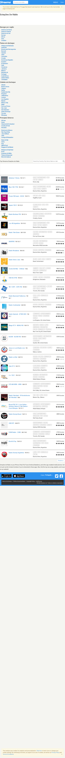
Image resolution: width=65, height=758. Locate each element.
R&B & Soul (4, 145)
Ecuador (3, 61)
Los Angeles (5, 99)
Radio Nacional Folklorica (17, 296)
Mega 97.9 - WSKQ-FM (16, 325)
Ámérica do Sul (5, 33)
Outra (3, 142)
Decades (3, 127)
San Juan (4, 108)
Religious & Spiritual (7, 150)
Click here (39, 750)
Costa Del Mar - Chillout (16, 269)
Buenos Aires (5, 86)
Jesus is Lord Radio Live (17, 348)
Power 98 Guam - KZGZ (16, 196)
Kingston (4, 93)
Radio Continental (14, 305)
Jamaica (3, 69)
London (3, 97)
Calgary (3, 88)
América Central (6, 31)
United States (5, 77)
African (3, 120)
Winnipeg (4, 115)
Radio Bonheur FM (15, 214)
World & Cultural (6, 157)
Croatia (3, 58)
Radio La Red (13, 357)
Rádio (55, 2)
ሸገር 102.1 (12, 375)
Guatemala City (5, 92)
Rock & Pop (12, 441)
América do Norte (6, 30)
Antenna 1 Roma (14, 178)
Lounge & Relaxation (7, 137)
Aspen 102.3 (13, 205)
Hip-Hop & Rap (5, 132)
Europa (3, 35)
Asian (3, 122)
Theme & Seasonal (6, 155)
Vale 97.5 (12, 366)
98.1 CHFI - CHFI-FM (15, 287)
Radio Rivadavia (14, 250)
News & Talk (4, 140)
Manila (3, 101)
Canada (3, 53)
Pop (2, 143)
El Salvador (4, 63)
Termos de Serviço (7, 481)
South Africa (5, 76)
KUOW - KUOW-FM (15, 337)
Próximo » (61, 460)
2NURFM (11, 241)
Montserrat (4, 72)
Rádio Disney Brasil (15, 414)
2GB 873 (11, 423)
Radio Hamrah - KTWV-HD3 (17, 314)
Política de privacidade (19, 481)
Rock (2, 151)
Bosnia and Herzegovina (8, 49)
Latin (2, 135)
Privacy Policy (55, 752)
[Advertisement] (24, 171)
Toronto (3, 113)
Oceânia (3, 40)
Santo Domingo (5, 111)
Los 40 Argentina (14, 223)
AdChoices (39, 481)
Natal (2, 104)
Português (49, 475)
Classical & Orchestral (7, 124)
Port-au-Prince (5, 106)
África (3, 37)
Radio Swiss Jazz (14, 260)
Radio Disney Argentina (16, 453)
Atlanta (3, 85)
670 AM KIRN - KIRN (15, 384)
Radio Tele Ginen (14, 232)
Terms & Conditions (8, 754)
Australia (4, 47)
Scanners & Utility (6, 153)
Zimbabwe (4, 79)
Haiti (2, 65)
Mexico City (4, 102)
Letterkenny (4, 95)
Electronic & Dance (6, 130)
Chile (2, 54)
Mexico (3, 70)
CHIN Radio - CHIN (15, 432)
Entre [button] (62, 2)
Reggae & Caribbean (7, 147)
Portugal (3, 74)
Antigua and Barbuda (7, 45)
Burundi (3, 51)
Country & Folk (5, 126)
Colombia (4, 56)
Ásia (2, 38)
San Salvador (5, 110)
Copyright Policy (30, 481)
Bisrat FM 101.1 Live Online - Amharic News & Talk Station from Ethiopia (18, 406)
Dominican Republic (7, 60)
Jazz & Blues (5, 134)
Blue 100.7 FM (13, 187)
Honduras (4, 67)
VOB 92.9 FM (13, 278)
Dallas (3, 90)
